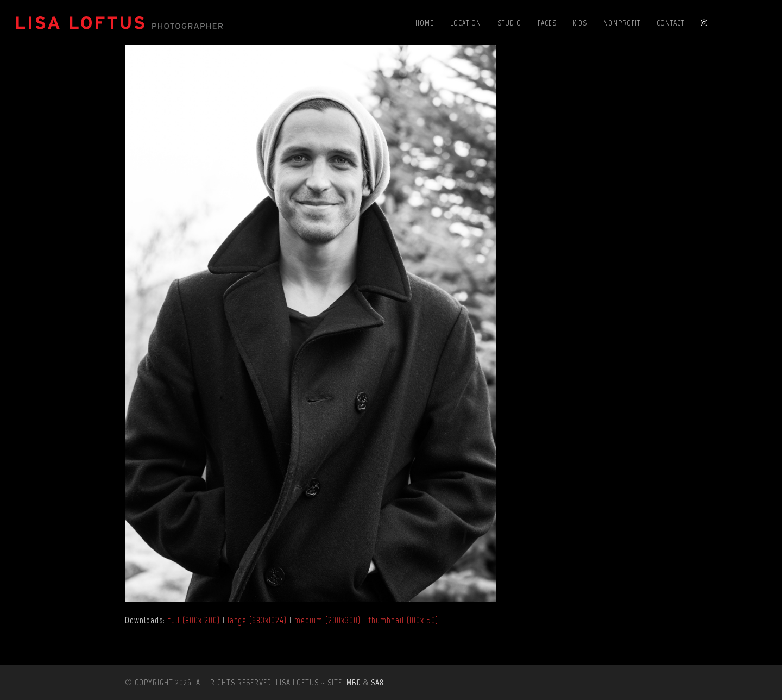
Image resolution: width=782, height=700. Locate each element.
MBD (353, 682)
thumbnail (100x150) (403, 620)
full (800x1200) (194, 620)
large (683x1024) (257, 620)
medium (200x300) (327, 620)
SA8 (377, 682)
